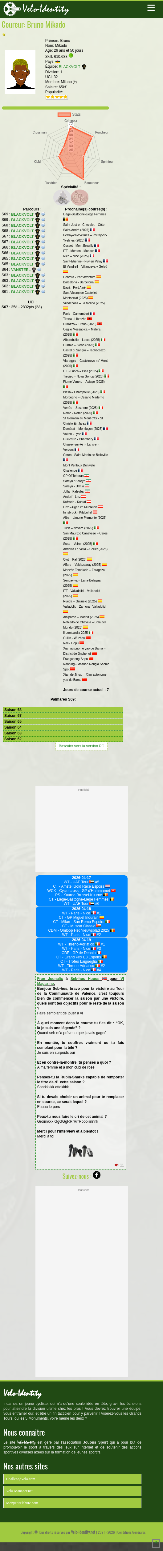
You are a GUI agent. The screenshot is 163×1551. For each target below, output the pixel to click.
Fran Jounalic (50, 979)
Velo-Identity (45, 8)
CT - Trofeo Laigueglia (81, 961)
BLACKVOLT (73, 67)
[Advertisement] (81, 767)
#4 (98, 970)
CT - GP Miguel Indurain (81, 917)
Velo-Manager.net (19, 1491)
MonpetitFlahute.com (22, 1503)
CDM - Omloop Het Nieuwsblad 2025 (81, 930)
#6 (96, 903)
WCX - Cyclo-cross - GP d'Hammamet (81, 891)
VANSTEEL (23, 270)
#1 (98, 913)
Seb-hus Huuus (89, 979)
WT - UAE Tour (79, 882)
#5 (96, 882)
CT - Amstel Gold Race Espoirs (81, 886)
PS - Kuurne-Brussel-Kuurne (81, 895)
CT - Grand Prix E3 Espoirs (81, 957)
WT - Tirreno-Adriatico (79, 944)
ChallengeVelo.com (20, 1479)
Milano (69, 82)
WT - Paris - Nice (79, 913)
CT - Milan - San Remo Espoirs (81, 922)
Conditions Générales (131, 1532)
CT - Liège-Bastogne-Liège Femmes (81, 899)
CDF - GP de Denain (81, 953)
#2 (98, 935)
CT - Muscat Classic (81, 926)
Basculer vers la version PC (81, 746)
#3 (98, 948)
